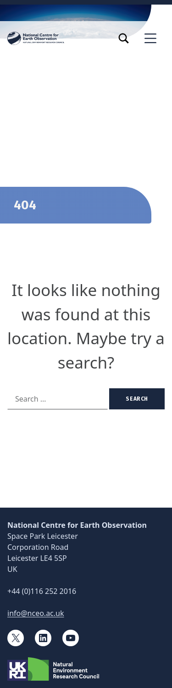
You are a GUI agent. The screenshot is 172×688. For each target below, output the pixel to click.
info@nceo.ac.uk (35, 613)
